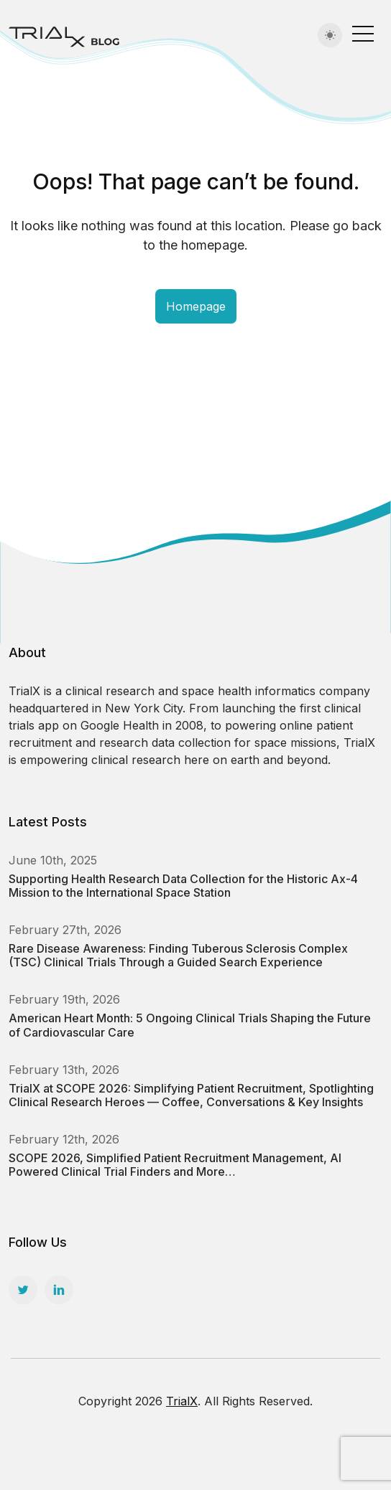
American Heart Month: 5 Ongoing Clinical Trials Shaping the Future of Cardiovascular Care (190, 1025)
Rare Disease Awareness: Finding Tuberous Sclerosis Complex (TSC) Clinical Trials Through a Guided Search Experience (178, 955)
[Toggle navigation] (363, 33)
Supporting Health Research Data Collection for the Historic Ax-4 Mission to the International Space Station (183, 886)
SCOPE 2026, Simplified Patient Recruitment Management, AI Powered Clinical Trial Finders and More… (175, 1165)
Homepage (196, 306)
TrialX (182, 1401)
